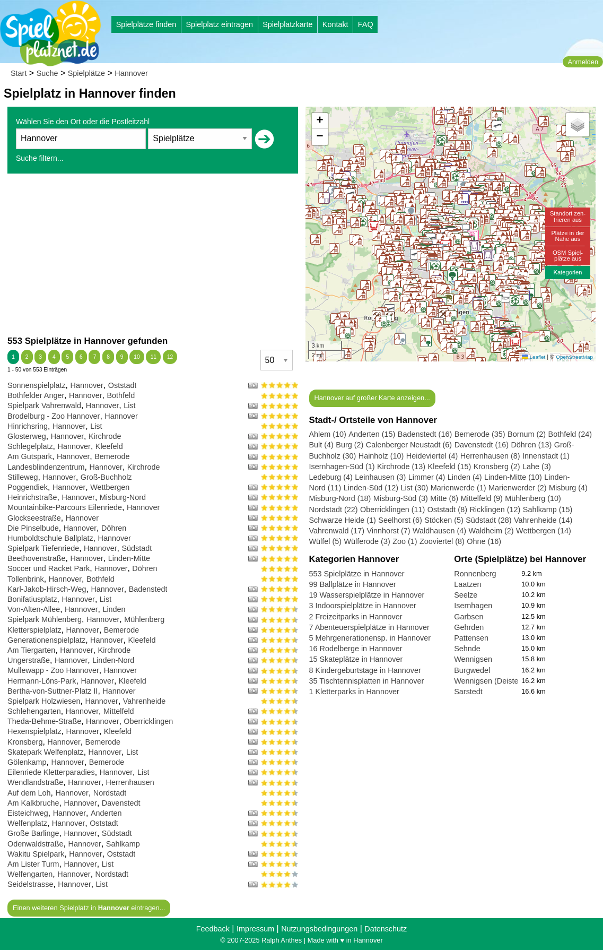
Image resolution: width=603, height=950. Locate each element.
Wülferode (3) (367, 541)
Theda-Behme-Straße (44, 721)
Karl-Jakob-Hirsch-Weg (46, 589)
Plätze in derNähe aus (567, 236)
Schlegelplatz (30, 446)
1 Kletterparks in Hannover (354, 691)
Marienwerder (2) (517, 487)
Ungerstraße (28, 660)
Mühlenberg (144, 619)
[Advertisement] (152, 254)
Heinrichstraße (32, 497)
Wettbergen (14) (543, 530)
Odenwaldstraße (35, 844)
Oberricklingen (148, 721)
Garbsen (468, 616)
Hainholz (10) (381, 456)
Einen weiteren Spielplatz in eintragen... (89, 908)
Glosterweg (26, 436)
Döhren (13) (531, 445)
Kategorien (567, 272)
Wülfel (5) (325, 541)
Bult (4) (321, 445)
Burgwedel (472, 670)
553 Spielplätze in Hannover (357, 573)
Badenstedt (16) (425, 434)
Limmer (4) (426, 477)
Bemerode (111, 456)
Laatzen (467, 584)
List (129, 405)
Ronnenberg (475, 573)
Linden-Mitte (129, 558)
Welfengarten (30, 874)
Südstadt (136, 548)
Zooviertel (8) (442, 541)
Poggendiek (27, 487)
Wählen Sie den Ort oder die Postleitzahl (83, 121)
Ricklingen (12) (494, 509)
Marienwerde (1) (458, 487)
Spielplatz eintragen (219, 24)
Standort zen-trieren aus (567, 216)
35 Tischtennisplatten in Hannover (366, 681)
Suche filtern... (40, 158)
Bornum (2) (527, 434)
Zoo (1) (404, 541)
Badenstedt (148, 589)
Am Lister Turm (33, 864)
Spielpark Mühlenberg (44, 619)
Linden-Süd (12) (371, 487)
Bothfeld (121, 395)
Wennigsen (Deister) (488, 681)
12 (170, 357)
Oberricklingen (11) (392, 509)
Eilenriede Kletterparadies (51, 772)
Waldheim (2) (491, 530)
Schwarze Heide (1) (342, 520)
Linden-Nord (113, 660)
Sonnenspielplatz (36, 385)
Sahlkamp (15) (548, 509)
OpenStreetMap (574, 357)
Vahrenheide (144, 701)
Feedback (213, 929)
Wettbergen (109, 487)
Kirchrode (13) (401, 466)
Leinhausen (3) (380, 477)
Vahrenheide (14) (543, 520)
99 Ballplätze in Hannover (352, 584)
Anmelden (582, 62)
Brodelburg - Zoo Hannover (53, 416)
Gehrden (469, 627)
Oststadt (122, 385)
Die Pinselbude (33, 528)
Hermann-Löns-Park (41, 681)
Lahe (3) (536, 466)
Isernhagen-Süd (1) (342, 466)
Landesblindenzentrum (46, 467)
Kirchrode (105, 436)
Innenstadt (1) (546, 456)
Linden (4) (465, 477)
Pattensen (471, 638)
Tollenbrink (25, 579)
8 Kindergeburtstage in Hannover (365, 670)
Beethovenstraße (36, 558)
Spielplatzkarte (287, 24)
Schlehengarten (34, 711)
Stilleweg (22, 477)
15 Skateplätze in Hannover (356, 659)
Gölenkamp (27, 762)
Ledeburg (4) (331, 477)
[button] (448, 258)
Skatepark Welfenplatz (45, 752)
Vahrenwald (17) (337, 530)
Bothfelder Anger (35, 395)
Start (19, 73)
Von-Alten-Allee (33, 609)
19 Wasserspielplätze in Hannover (367, 595)
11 (153, 357)
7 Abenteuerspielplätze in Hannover (369, 627)
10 (136, 357)
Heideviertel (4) (432, 456)
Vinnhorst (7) (388, 530)
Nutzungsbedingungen (319, 929)
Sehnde (467, 648)
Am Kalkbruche (33, 803)
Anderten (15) (371, 434)
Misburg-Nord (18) (340, 498)
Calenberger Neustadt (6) (409, 445)
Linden (113, 609)
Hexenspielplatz (34, 731)
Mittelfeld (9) (482, 498)
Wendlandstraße (35, 782)
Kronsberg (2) (497, 466)
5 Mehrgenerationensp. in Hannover (370, 638)
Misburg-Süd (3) (400, 498)
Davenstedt (121, 803)
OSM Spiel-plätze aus (568, 255)
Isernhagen (473, 605)
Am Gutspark (29, 456)
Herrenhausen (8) (490, 456)
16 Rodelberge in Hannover (356, 648)
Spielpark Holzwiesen (44, 701)
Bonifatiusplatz (32, 599)
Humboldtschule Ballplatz (50, 538)
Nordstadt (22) (333, 509)
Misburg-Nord (123, 497)
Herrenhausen (130, 782)
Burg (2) (349, 445)
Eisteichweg (27, 813)
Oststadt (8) (447, 509)
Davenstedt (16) (482, 445)
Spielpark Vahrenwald (44, 405)
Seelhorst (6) (400, 520)
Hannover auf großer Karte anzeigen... (372, 398)
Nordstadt (109, 793)
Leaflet (533, 357)
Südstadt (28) (488, 520)
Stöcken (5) (444, 520)
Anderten (106, 813)
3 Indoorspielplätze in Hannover (362, 605)
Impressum (255, 929)
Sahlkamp (123, 844)
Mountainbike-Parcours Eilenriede (64, 507)
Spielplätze (86, 73)
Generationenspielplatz (46, 640)
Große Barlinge (33, 833)
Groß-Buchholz (106, 477)
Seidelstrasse (30, 884)
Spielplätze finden (146, 24)
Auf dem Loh (29, 793)
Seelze (465, 595)
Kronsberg (24, 742)
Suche (47, 73)
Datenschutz (385, 929)
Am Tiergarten (31, 650)
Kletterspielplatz (34, 630)
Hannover (131, 73)
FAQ (365, 24)
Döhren (113, 528)
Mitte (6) (444, 498)
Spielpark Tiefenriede (43, 548)
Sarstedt (468, 691)
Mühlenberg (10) (533, 498)
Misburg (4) (568, 487)
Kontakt (335, 24)
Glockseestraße (34, 518)
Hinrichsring (27, 426)
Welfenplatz (27, 823)
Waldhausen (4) (439, 530)
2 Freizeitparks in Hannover (356, 616)
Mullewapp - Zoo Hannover (53, 670)
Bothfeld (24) (570, 434)
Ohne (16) (484, 541)
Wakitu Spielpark (35, 854)
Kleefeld (109, 446)
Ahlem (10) (327, 434)
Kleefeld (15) (449, 466)
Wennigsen (473, 659)
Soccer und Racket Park (48, 568)
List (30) (414, 487)
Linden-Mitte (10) (513, 477)
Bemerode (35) (480, 434)
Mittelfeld (118, 711)
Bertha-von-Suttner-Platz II (52, 691)
